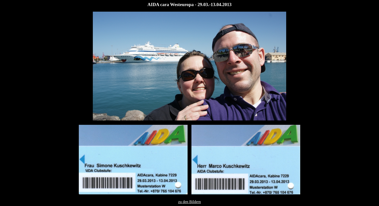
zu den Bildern (189, 202)
